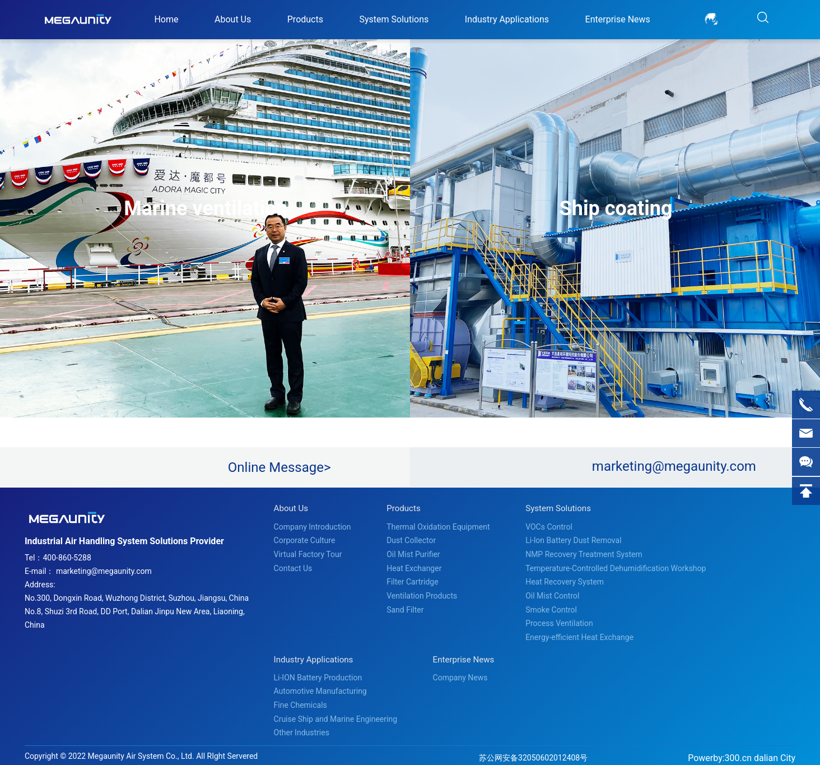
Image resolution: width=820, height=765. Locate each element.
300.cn (738, 752)
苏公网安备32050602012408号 (533, 752)
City (787, 752)
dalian (766, 752)
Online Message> (279, 467)
